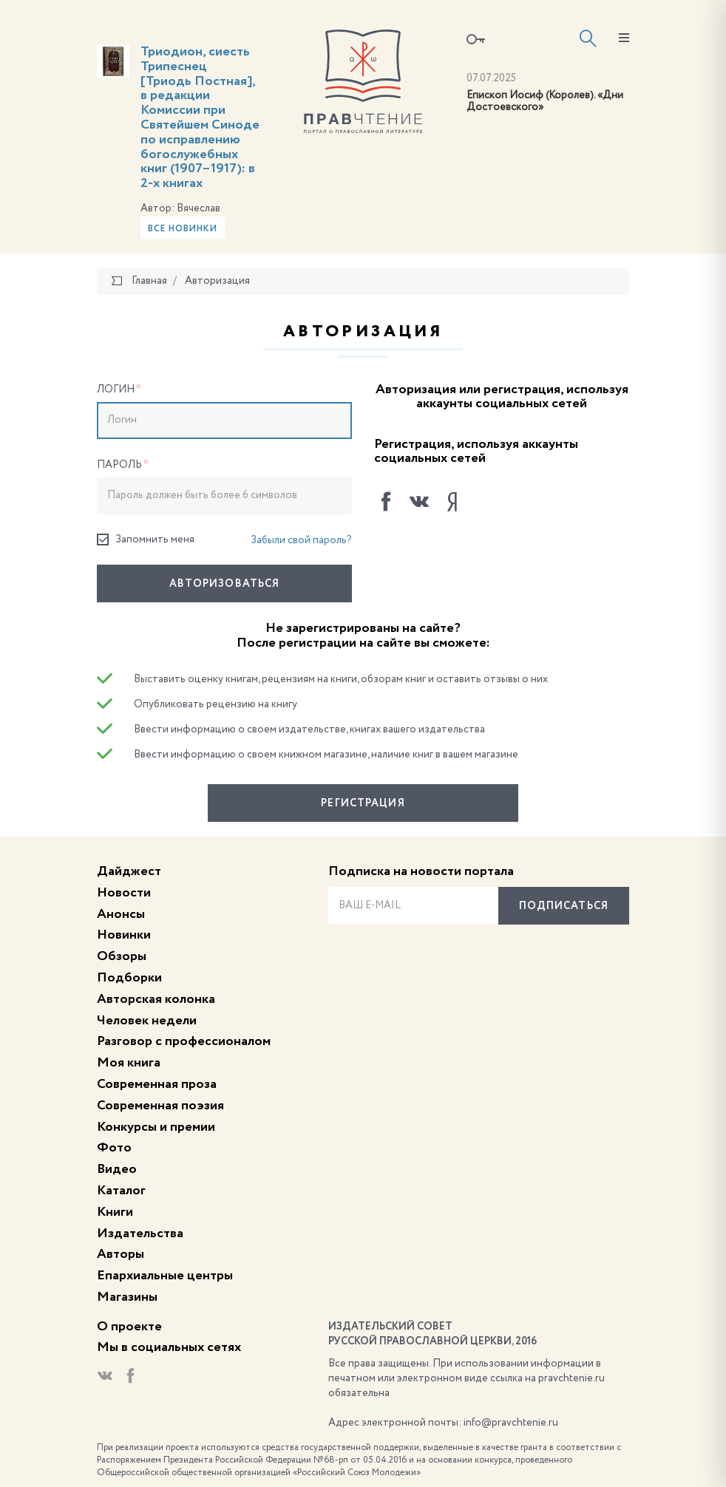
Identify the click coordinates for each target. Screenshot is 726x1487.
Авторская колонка (156, 999)
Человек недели (147, 1020)
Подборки (129, 977)
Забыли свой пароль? (301, 540)
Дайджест (129, 871)
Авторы (120, 1254)
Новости (124, 892)
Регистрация (362, 803)
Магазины (127, 1297)
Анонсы (121, 914)
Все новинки (182, 229)
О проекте (129, 1326)
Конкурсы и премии (156, 1127)
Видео (117, 1169)
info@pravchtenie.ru (511, 1423)
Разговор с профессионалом (184, 1041)
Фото (114, 1147)
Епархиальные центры (165, 1275)
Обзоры (121, 956)
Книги (115, 1212)
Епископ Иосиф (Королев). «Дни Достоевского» (545, 101)
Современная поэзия (160, 1105)
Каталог (121, 1190)
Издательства (140, 1233)
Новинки (124, 935)
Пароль (123, 465)
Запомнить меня (145, 540)
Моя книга (128, 1062)
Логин (119, 389)
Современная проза (157, 1084)
